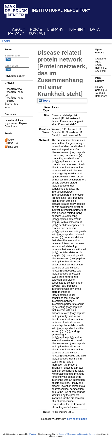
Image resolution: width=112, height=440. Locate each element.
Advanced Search (15, 75)
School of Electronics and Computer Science (77, 434)
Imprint (76, 29)
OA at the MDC (100, 60)
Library (55, 29)
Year (7, 107)
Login (6, 41)
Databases (101, 96)
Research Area (13, 88)
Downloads (11, 126)
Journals (100, 92)
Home (36, 29)
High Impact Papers (16, 123)
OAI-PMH (100, 70)
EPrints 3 (32, 434)
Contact (37, 33)
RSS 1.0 (13, 143)
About (18, 29)
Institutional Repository (61, 10)
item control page (77, 418)
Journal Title (12, 104)
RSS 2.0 (13, 146)
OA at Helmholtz (101, 66)
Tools (44, 100)
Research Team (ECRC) (14, 99)
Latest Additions (14, 120)
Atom (11, 139)
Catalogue (101, 89)
